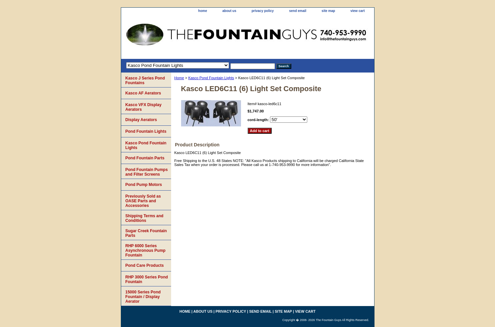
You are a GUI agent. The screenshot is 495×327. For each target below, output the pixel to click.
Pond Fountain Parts (144, 158)
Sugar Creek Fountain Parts (146, 233)
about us (229, 11)
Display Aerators (141, 119)
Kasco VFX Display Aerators (143, 107)
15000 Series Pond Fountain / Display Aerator (143, 297)
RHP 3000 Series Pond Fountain (146, 279)
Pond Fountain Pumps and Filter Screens (146, 172)
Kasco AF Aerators (143, 93)
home (202, 11)
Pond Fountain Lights (145, 131)
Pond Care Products (144, 265)
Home (179, 78)
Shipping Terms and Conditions (144, 218)
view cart (358, 11)
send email (297, 11)
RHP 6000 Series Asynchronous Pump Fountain (145, 250)
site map (328, 11)
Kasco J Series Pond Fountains (145, 80)
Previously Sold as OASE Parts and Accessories (143, 201)
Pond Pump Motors (143, 184)
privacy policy (263, 11)
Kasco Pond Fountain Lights (211, 78)
